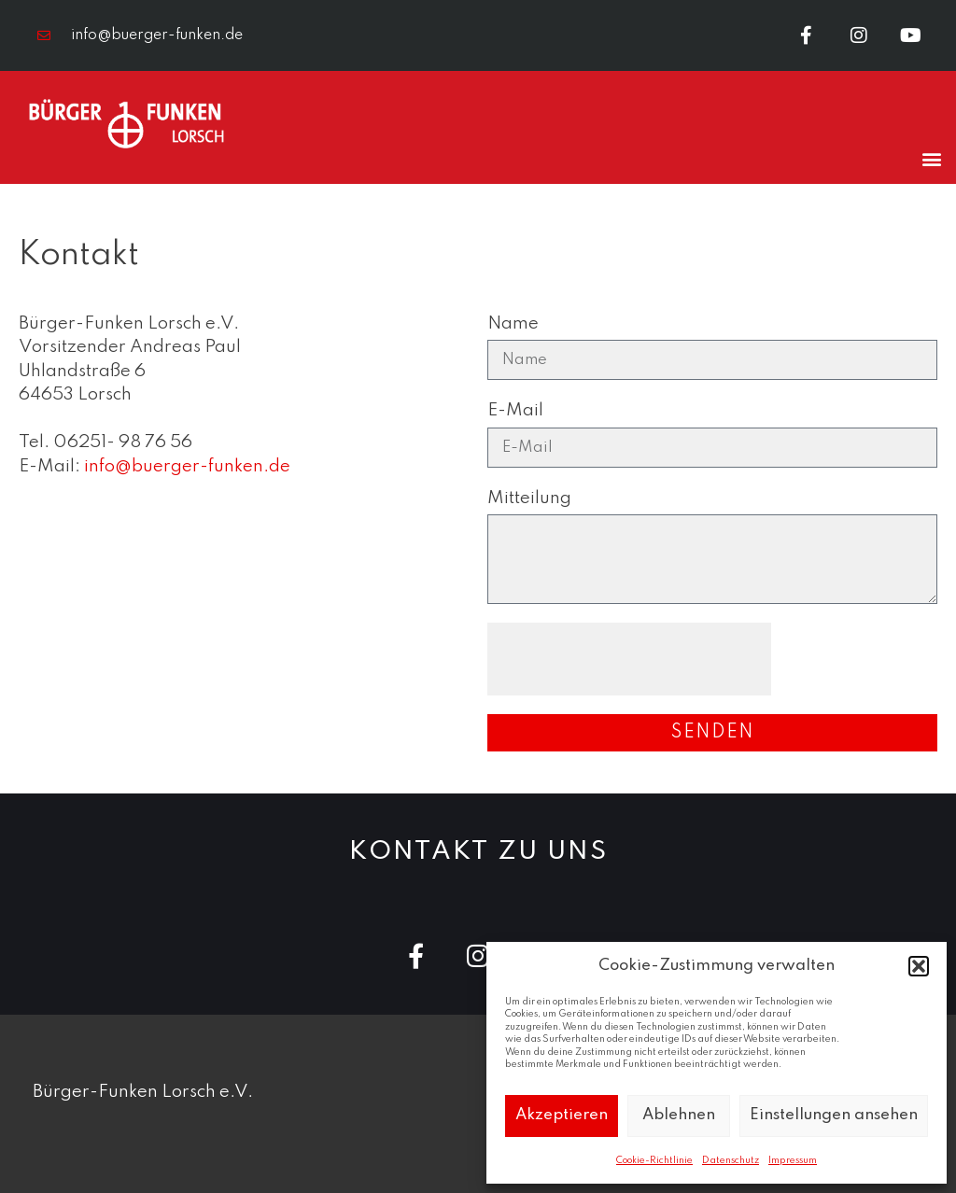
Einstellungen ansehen (834, 1115)
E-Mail (515, 410)
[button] (918, 966)
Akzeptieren (561, 1115)
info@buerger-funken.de (187, 466)
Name (513, 323)
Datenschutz (730, 1160)
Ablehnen (678, 1115)
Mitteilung (529, 498)
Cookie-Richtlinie (654, 1160)
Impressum (792, 1160)
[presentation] (629, 659)
